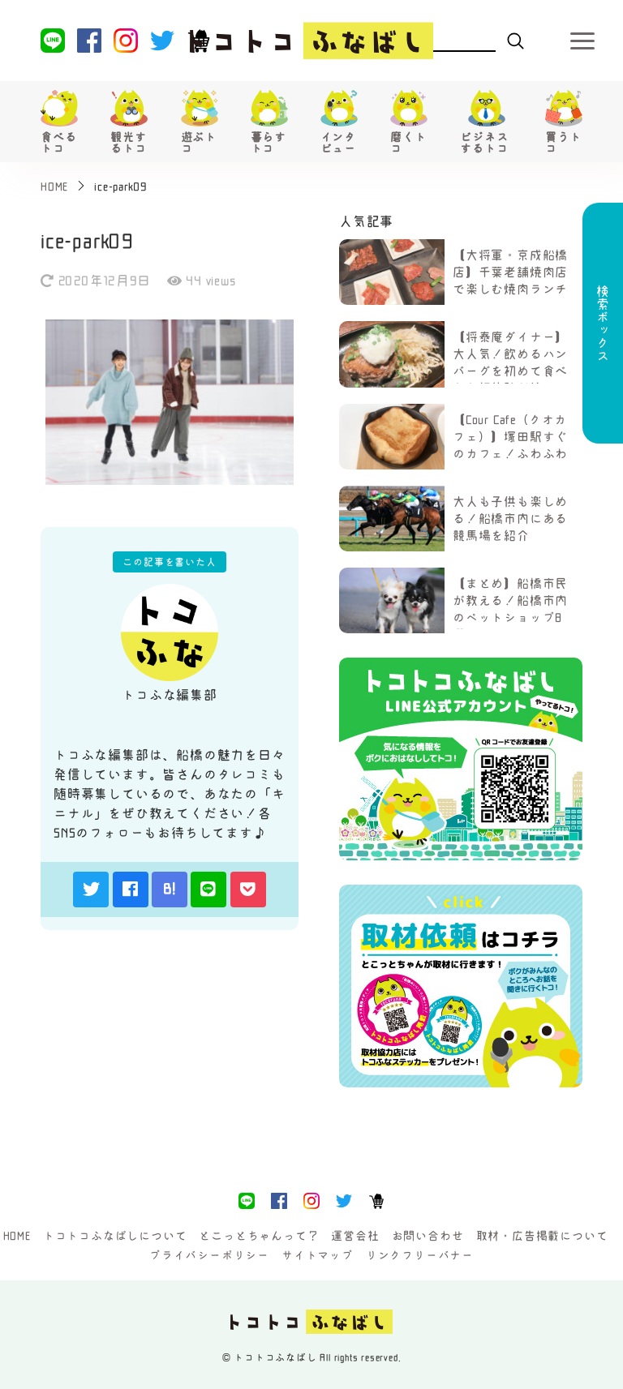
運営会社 (355, 1235)
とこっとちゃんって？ (259, 1235)
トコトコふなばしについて (115, 1235)
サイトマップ (317, 1255)
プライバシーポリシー (209, 1255)
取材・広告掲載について (542, 1235)
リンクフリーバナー (420, 1255)
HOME (17, 1235)
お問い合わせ (428, 1235)
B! (169, 888)
